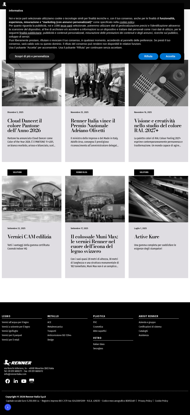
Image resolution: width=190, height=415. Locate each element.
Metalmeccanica (55, 326)
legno (6, 316)
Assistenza (144, 335)
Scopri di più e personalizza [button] (32, 56)
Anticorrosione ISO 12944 (59, 335)
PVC (95, 322)
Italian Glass (98, 344)
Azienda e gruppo (147, 322)
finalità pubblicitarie (30, 32)
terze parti (66, 25)
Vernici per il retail (10, 339)
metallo (53, 316)
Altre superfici (99, 331)
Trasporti (52, 331)
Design (51, 339)
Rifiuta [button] (148, 56)
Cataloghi (143, 331)
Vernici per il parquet (12, 335)
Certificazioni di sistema (150, 326)
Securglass (98, 348)
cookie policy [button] (126, 22)
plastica (99, 316)
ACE (49, 322)
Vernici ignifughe (10, 331)
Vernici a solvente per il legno (16, 326)
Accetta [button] (170, 56)
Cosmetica (98, 326)
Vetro (97, 338)
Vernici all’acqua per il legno (15, 322)
